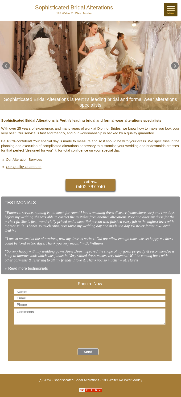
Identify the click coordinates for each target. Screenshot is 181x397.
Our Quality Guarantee (23, 167)
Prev (6, 66)
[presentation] (50, 336)
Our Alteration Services (24, 159)
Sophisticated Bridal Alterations (74, 7)
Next (175, 66)
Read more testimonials (28, 268)
